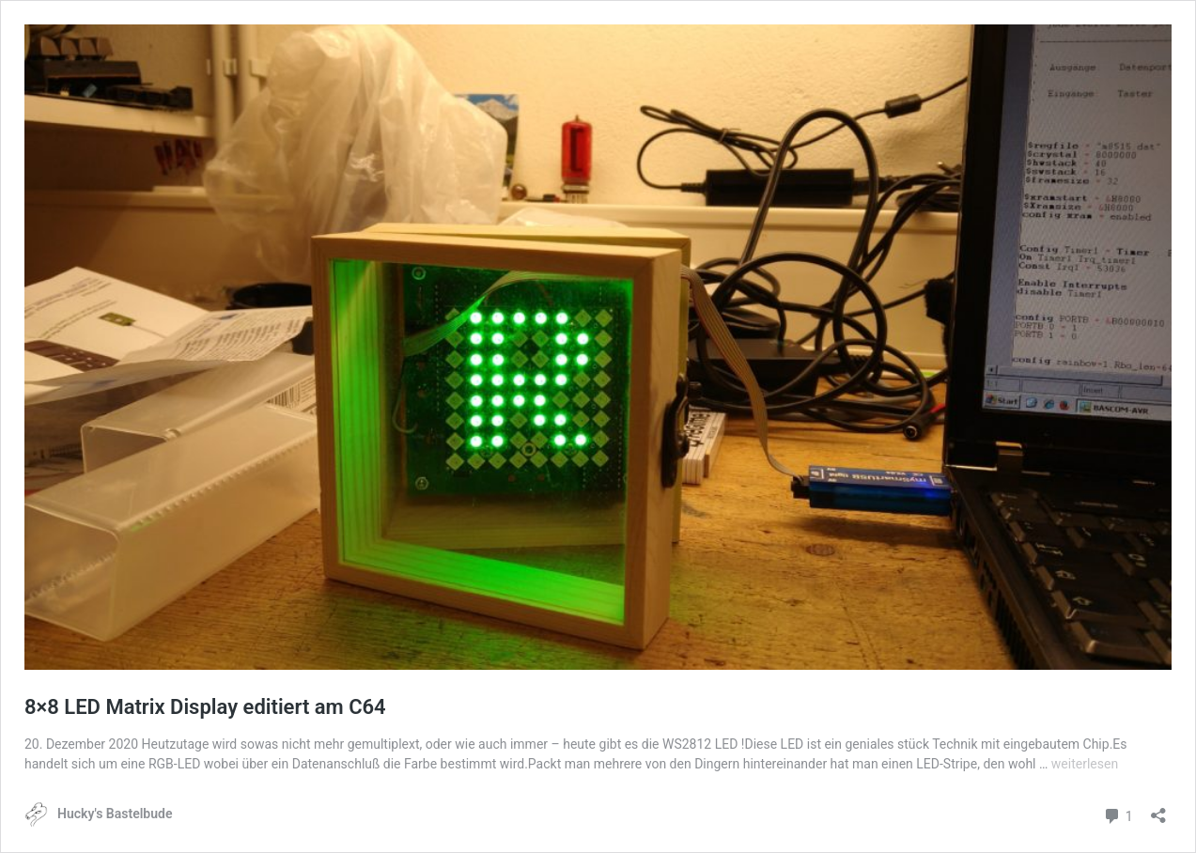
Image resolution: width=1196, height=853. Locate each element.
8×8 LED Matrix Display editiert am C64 (205, 707)
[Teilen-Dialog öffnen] (1158, 809)
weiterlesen (1084, 763)
